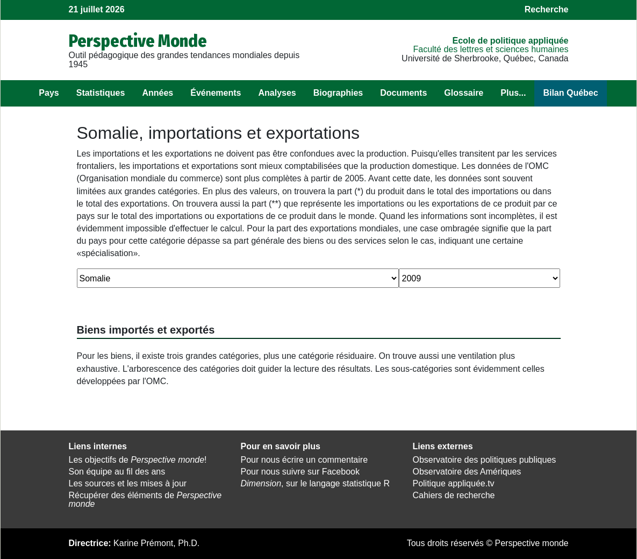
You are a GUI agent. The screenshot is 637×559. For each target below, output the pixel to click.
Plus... (513, 92)
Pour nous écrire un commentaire (304, 459)
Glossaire (463, 92)
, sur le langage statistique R (314, 483)
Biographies (338, 92)
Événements (215, 92)
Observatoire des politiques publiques (484, 459)
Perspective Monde (138, 41)
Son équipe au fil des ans (117, 471)
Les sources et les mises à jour (128, 483)
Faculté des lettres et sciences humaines (490, 49)
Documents (403, 92)
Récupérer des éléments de (145, 500)
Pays (49, 92)
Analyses (277, 92)
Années (157, 92)
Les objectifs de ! (138, 459)
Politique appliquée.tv (453, 483)
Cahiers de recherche (453, 495)
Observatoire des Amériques (466, 471)
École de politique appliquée (510, 40)
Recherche (547, 9)
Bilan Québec (570, 92)
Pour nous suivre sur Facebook (299, 471)
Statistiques (100, 92)
